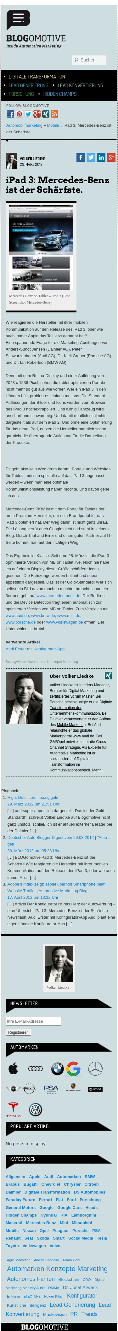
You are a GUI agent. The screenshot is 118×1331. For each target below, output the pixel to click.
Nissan (29, 1230)
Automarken (69, 1176)
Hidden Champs (60, 93)
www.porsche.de (21, 622)
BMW (57, 1069)
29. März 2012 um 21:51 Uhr (33, 804)
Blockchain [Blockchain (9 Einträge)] (69, 1279)
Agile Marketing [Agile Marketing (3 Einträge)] (19, 1260)
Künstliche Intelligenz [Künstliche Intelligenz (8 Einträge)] (26, 1305)
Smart (95, 1089)
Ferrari (45, 1199)
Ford (71, 1199)
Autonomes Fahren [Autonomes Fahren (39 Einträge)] (31, 1279)
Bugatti (31, 1184)
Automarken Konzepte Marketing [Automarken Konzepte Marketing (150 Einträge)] (57, 1269)
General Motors (21, 1207)
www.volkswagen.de (64, 622)
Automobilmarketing (24, 125)
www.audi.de (17, 615)
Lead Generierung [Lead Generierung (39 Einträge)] (72, 1305)
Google (73, 1069)
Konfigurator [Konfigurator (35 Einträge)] (82, 1296)
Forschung (21, 93)
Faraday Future (20, 1199)
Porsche (73, 1088)
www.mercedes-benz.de (58, 595)
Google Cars (69, 1207)
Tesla (13, 1110)
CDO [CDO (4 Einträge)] (87, 1280)
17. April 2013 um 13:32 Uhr (33, 897)
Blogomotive (40, 32)
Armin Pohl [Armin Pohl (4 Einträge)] (71, 1260)
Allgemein (15, 1176)
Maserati (14, 1222)
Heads (91, 1207)
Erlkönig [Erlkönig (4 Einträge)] (13, 1296)
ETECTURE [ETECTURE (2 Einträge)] (32, 1296)
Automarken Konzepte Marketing (53, 662)
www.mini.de (68, 615)
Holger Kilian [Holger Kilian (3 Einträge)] (53, 1296)
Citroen (91, 1184)
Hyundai (49, 1215)
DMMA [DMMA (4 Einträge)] (53, 1288)
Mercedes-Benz (95, 1069)
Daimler (13, 1192)
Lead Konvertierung (80, 85)
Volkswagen (35, 1110)
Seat (29, 1238)
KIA (63, 1215)
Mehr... (98, 770)
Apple (13, 1069)
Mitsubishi (82, 1222)
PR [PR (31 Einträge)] (74, 1314)
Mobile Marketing (71, 725)
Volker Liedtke (32, 158)
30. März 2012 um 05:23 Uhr (33, 850)
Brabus (13, 1184)
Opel (29, 1089)
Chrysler (72, 1184)
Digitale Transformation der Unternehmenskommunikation (81, 708)
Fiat (59, 1199)
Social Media (80, 1238)
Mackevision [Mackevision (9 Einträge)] (55, 1314)
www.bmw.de (43, 615)
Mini (13, 1089)
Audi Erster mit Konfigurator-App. (36, 649)
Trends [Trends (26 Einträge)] (89, 1314)
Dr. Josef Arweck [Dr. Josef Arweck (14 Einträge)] (80, 1287)
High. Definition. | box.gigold (33, 797)
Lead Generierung (28, 85)
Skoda (43, 1238)
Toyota (12, 1245)
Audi (35, 1069)
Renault (13, 1238)
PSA (51, 1089)
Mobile (53, 125)
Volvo (55, 1245)
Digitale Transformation (37, 76)
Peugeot (61, 1230)
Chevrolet (51, 1184)
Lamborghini (83, 1215)
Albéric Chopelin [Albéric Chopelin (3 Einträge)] (46, 1260)
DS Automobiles (89, 1192)
